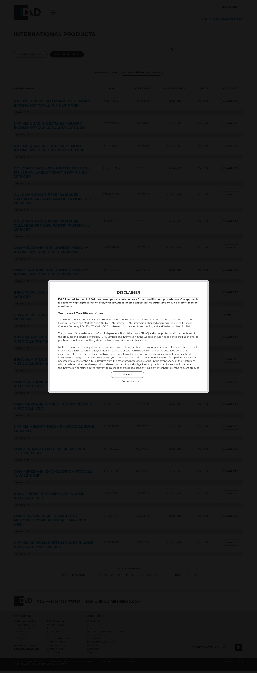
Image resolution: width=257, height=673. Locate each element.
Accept (127, 374)
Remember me (128, 381)
